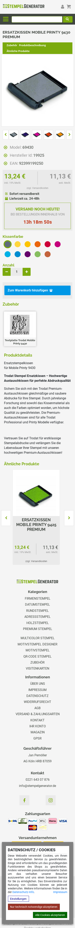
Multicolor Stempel (38, 638)
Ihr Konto (37, 726)
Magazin (38, 732)
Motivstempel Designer (37, 644)
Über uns (37, 684)
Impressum (60, 892)
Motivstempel (38, 650)
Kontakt (37, 720)
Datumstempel (37, 604)
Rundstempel (37, 611)
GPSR (37, 738)
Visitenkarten (37, 668)
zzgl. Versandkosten (37, 188)
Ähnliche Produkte (18, 51)
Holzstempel (37, 623)
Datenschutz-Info (23, 892)
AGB (37, 708)
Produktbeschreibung (32, 45)
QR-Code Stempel (37, 656)
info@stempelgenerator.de (37, 786)
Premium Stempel (37, 629)
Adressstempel (37, 617)
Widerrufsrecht (37, 702)
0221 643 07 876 (38, 779)
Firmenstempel (37, 598)
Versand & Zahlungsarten (38, 714)
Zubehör (12, 45)
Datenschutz (37, 696)
